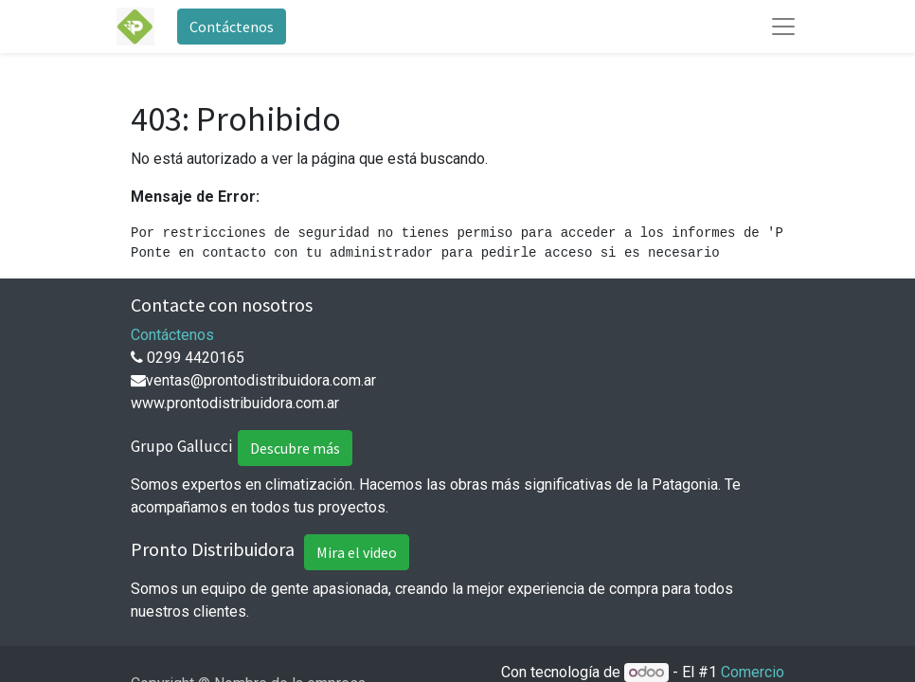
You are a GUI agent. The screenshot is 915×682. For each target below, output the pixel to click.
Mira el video (356, 552)
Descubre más (295, 448)
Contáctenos (231, 26)
